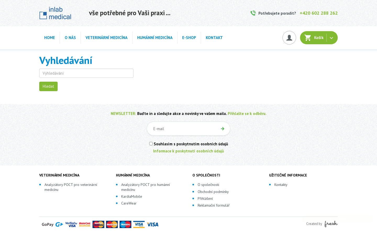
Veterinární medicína (106, 37)
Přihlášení (205, 198)
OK (222, 128)
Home (49, 37)
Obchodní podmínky (213, 191)
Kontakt (214, 37)
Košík (319, 37)
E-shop (189, 37)
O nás (70, 37)
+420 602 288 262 (319, 13)
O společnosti (208, 184)
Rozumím (332, 218)
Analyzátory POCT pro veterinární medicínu (71, 187)
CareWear (129, 203)
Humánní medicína (155, 37)
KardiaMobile (131, 196)
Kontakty (280, 184)
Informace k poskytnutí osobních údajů (188, 150)
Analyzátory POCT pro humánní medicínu (145, 187)
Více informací (338, 208)
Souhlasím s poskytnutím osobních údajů (188, 143)
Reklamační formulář (214, 205)
